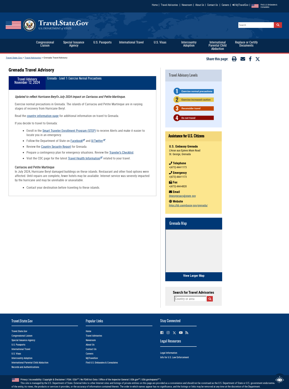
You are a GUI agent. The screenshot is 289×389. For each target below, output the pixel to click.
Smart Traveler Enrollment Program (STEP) (69, 130)
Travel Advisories (169, 5)
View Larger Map (193, 275)
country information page (43, 116)
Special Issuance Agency (23, 340)
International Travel (20, 349)
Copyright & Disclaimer (54, 379)
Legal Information (168, 352)
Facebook (78, 141)
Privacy (23, 379)
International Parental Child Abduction (29, 362)
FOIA (69, 379)
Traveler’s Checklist (121, 152)
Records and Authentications (25, 367)
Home (155, 5)
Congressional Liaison (21, 335)
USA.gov (135, 379)
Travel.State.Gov (14, 58)
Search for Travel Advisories (193, 292)
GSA (76, 379)
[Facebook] (250, 59)
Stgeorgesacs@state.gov (182, 196)
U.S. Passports (18, 344)
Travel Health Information (85, 158)
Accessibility (35, 379)
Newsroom (187, 5)
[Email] (242, 59)
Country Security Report (56, 146)
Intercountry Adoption (21, 358)
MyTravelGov (240, 5)
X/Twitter (98, 141)
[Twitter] (257, 59)
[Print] (234, 59)
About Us (200, 5)
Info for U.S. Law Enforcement (174, 357)
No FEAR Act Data (88, 379)
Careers (225, 5)
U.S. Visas (16, 353)
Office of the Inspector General (114, 379)
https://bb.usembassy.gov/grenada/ (188, 205)
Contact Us (212, 5)
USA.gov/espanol (151, 379)
